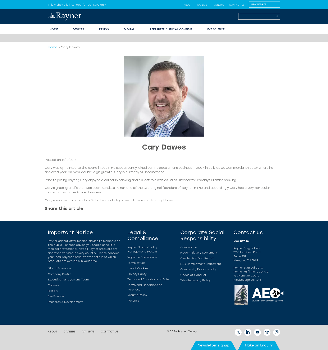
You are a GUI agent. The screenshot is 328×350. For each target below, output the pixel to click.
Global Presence (59, 268)
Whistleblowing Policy (195, 280)
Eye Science (56, 296)
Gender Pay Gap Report (197, 258)
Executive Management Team (68, 279)
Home (52, 47)
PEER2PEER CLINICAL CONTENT (171, 29)
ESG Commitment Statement (200, 263)
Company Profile (59, 274)
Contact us (237, 4)
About (188, 4)
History (53, 290)
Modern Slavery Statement (199, 252)
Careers (202, 4)
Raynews (218, 4)
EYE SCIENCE (215, 29)
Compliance (188, 247)
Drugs (104, 29)
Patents (133, 300)
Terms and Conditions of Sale (148, 279)
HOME (54, 29)
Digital (129, 29)
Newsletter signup (213, 345)
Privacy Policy (136, 273)
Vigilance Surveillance (142, 257)
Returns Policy (137, 295)
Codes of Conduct (193, 274)
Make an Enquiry (259, 345)
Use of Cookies (137, 268)
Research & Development (65, 301)
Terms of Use (136, 262)
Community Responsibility (198, 269)
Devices (78, 29)
